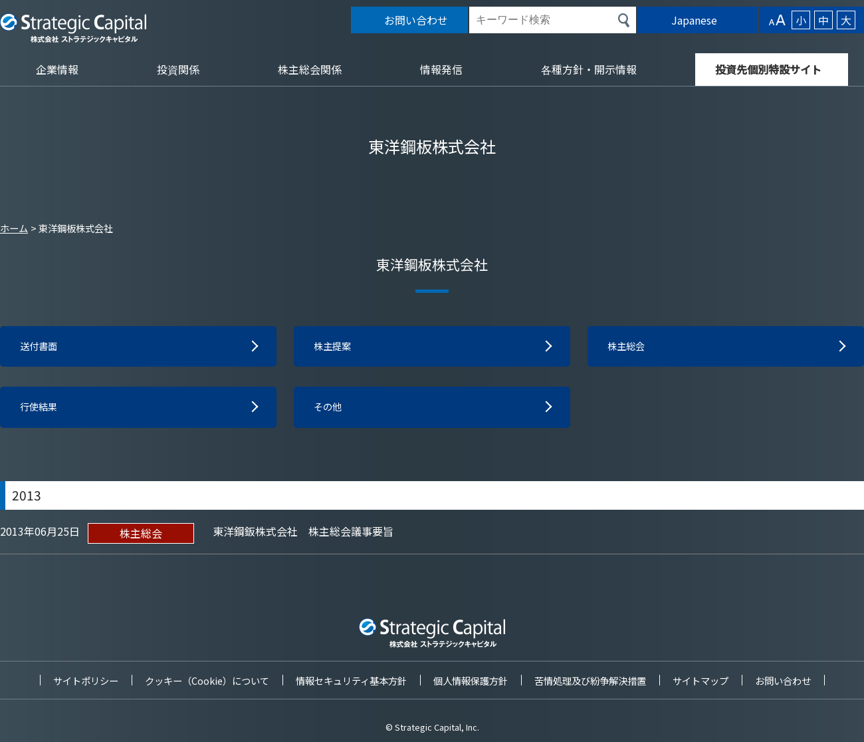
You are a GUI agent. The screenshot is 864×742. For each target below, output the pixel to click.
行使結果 (41, 410)
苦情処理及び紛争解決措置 (590, 680)
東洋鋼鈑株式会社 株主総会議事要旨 (303, 534)
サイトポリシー (85, 680)
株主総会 (628, 347)
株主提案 (335, 347)
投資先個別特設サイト (768, 69)
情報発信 (441, 69)
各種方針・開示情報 (589, 69)
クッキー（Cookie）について (207, 680)
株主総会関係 (310, 69)
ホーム (14, 228)
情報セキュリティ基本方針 (351, 680)
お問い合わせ (783, 680)
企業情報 (57, 69)
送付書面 (41, 347)
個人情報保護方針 (470, 680)
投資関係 (178, 69)
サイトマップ (700, 680)
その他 (330, 410)
